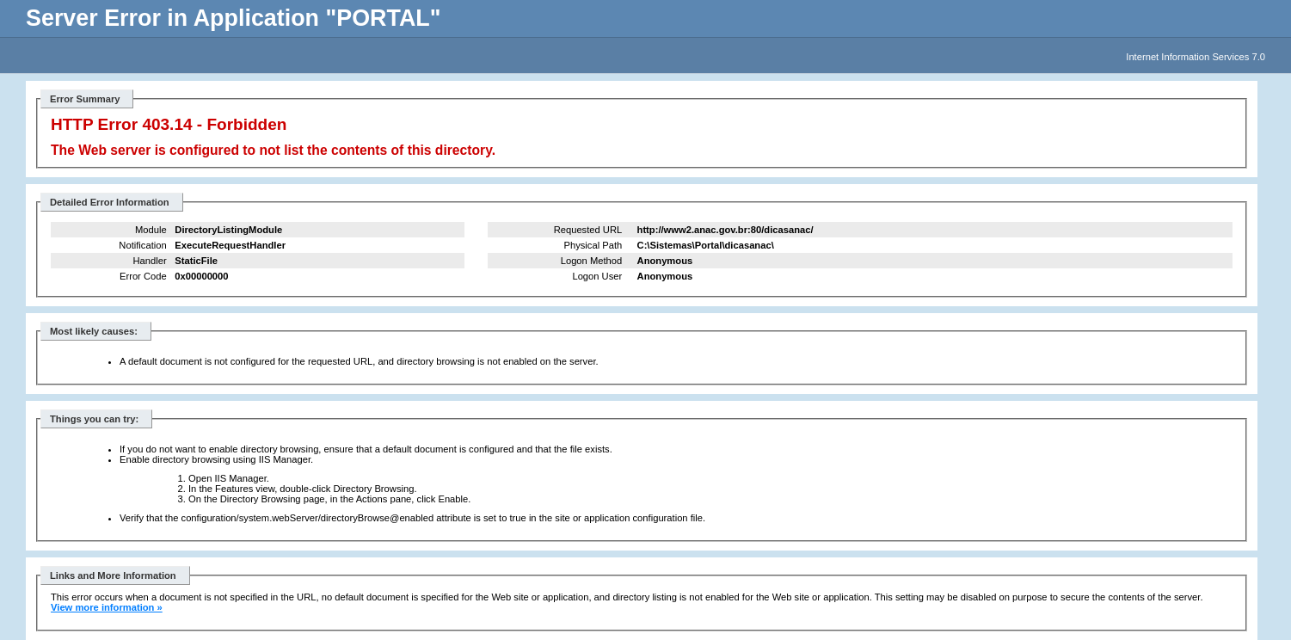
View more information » (107, 607)
